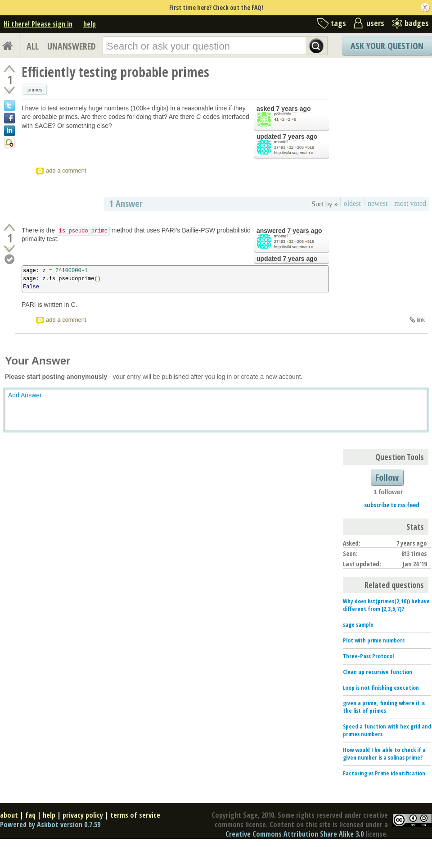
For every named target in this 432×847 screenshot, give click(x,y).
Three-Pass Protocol (368, 656)
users (375, 23)
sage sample (358, 624)
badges (417, 23)
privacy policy (83, 815)
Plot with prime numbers (374, 640)
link (421, 320)
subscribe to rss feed (391, 505)
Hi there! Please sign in (38, 24)
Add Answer (25, 395)
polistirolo (282, 114)
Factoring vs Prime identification (384, 773)
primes (34, 89)
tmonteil (281, 142)
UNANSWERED (71, 46)
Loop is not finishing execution (381, 687)
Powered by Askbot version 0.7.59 (50, 824)
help (89, 24)
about (9, 815)
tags (338, 23)
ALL (33, 46)
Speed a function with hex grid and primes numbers (387, 730)
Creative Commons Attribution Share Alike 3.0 (294, 834)
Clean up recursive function (377, 672)
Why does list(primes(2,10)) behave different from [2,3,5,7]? (386, 605)
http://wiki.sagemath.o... (295, 152)
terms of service (135, 815)
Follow (387, 477)
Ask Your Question (387, 46)
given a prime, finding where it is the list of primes (384, 707)
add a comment (66, 170)
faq (30, 815)
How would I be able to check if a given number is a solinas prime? (384, 753)
